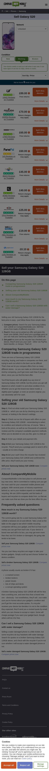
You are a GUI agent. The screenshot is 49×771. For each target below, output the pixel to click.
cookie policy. (26, 759)
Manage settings (40, 765)
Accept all (9, 765)
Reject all (25, 765)
